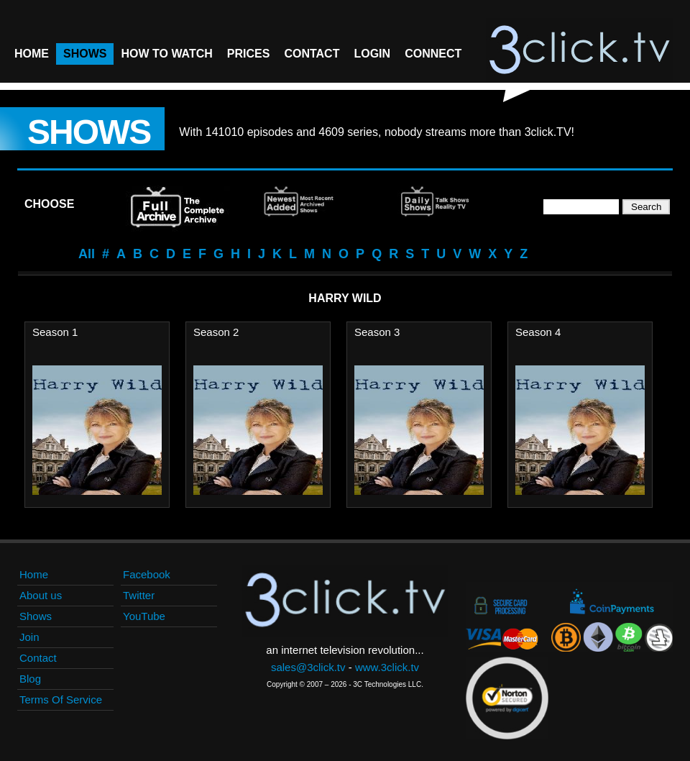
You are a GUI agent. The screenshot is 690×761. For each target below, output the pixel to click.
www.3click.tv (387, 667)
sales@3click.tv (308, 667)
